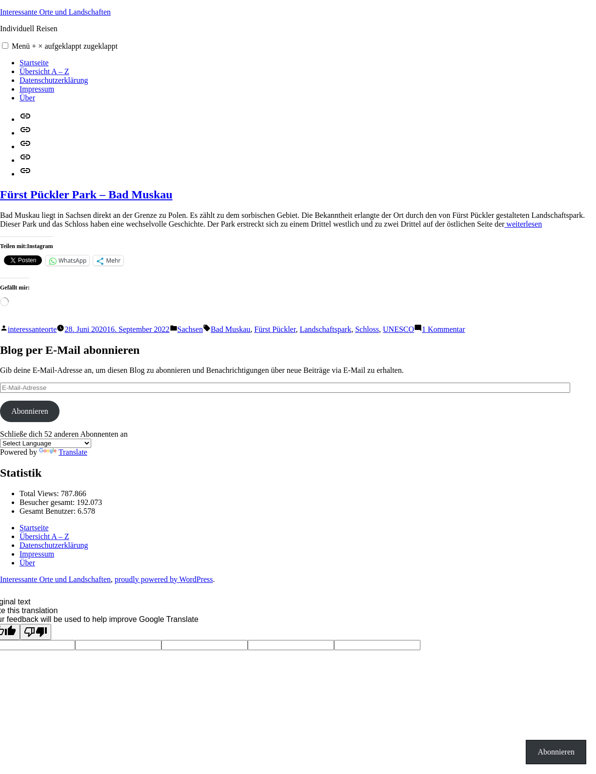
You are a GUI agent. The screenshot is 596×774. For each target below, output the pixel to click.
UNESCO (398, 329)
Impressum (37, 89)
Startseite (34, 62)
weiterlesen (523, 224)
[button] (5, 45)
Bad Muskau (230, 329)
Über (27, 98)
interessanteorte (32, 329)
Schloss (367, 329)
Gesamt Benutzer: (49, 511)
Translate (63, 452)
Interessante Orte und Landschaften (55, 12)
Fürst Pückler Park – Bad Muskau (86, 194)
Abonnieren (29, 411)
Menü (65, 46)
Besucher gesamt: (48, 502)
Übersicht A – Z (44, 71)
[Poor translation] (35, 632)
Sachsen (190, 329)
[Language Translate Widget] (45, 443)
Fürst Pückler (275, 329)
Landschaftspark (325, 329)
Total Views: (40, 493)
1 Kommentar (443, 329)
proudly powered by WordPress (164, 579)
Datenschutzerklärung (54, 80)
